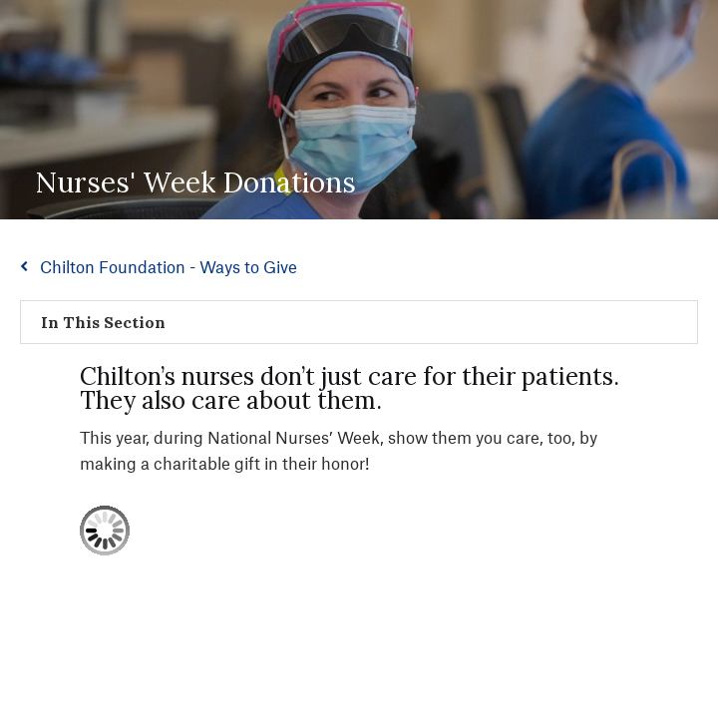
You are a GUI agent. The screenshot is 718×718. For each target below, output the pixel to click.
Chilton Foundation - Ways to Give (168, 266)
